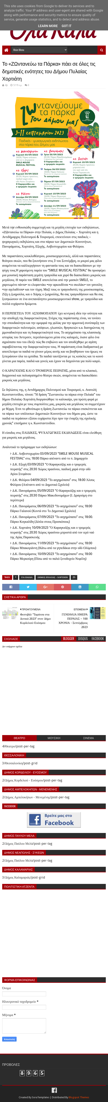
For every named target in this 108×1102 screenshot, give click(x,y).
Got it (66, 26)
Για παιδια (27, 577)
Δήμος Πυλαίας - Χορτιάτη (53, 577)
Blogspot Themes (79, 1097)
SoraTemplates (40, 1097)
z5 (74, 577)
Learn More (48, 26)
